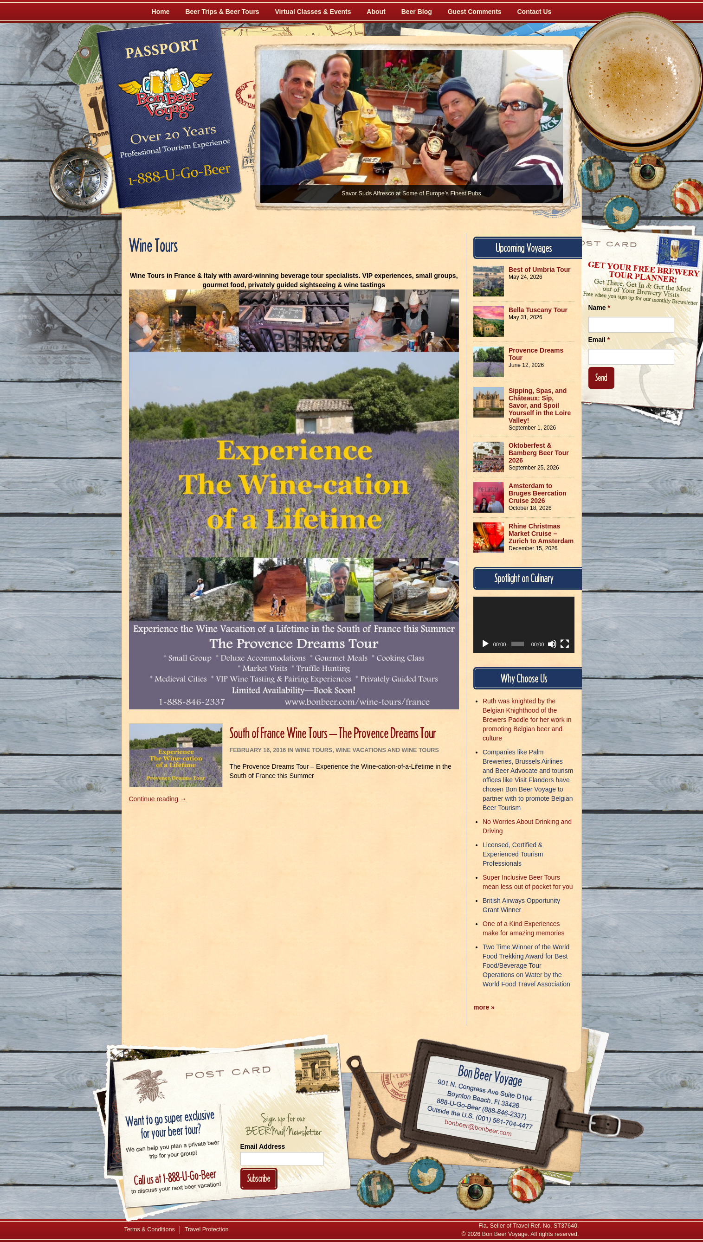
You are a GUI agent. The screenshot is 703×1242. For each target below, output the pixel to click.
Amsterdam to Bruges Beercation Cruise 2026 (537, 493)
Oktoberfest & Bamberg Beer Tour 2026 (539, 453)
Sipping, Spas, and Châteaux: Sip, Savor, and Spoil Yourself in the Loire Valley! (540, 405)
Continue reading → (158, 799)
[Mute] (552, 644)
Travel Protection (207, 1229)
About (376, 11)
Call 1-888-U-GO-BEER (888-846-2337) (481, 1107)
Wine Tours (313, 750)
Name (599, 307)
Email (599, 339)
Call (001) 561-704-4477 (479, 1118)
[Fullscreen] (564, 644)
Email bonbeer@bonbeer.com (477, 1129)
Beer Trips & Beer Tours (222, 11)
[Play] (485, 644)
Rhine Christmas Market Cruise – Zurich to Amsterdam (541, 533)
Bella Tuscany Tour (538, 310)
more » (484, 1007)
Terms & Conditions (149, 1229)
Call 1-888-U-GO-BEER (177, 177)
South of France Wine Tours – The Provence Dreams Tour (333, 733)
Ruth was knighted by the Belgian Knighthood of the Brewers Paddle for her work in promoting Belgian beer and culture (527, 719)
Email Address (262, 1146)
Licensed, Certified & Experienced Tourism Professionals (513, 854)
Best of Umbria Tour (540, 269)
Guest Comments (475, 11)
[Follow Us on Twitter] (621, 213)
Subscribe (259, 1178)
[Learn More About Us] (526, 1184)
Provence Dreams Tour (536, 354)
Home (161, 11)
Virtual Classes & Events (313, 11)
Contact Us (534, 11)
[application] (523, 625)
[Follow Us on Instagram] (647, 171)
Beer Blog (416, 11)
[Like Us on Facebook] (596, 174)
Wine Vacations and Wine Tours (387, 750)
